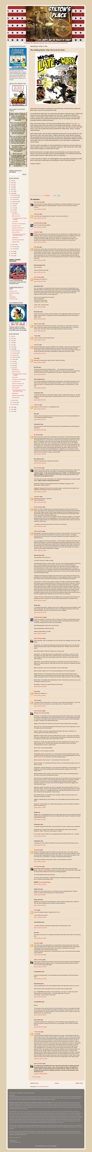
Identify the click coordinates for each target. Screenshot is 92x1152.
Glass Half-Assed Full (17, 230)
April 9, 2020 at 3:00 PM (40, 894)
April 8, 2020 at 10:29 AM (40, 463)
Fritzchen (36, 344)
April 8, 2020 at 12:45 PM (40, 686)
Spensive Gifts (15, 241)
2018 (12, 253)
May (13, 210)
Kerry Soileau (37, 277)
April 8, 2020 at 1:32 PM (40, 807)
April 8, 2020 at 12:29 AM (40, 227)
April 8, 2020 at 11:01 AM (40, 491)
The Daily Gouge (13, 298)
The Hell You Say (16, 225)
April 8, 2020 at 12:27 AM (40, 218)
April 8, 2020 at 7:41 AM (39, 353)
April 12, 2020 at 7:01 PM (40, 966)
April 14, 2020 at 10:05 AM (40, 1027)
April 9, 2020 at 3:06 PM (40, 905)
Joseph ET (36, 232)
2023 (12, 187)
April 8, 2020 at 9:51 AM (39, 419)
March (14, 244)
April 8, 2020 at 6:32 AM (39, 331)
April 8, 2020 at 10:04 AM (40, 430)
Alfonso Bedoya (38, 507)
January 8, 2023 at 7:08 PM (40, 1058)
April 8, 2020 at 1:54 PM (40, 836)
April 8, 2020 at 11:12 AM (40, 526)
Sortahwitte (37, 434)
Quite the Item (15, 213)
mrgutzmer (37, 496)
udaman (36, 700)
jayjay (35, 691)
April (13, 212)
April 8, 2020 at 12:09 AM (40, 209)
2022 (12, 189)
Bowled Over (15, 237)
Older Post (79, 1083)
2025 (12, 182)
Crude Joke (15, 221)
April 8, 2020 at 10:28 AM (40, 454)
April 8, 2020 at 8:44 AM (39, 362)
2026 (12, 180)
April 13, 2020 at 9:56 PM (40, 1015)
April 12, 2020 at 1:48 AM (40, 938)
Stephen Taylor (38, 323)
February (14, 246)
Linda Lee (36, 404)
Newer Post (34, 1083)
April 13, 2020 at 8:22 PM (40, 996)
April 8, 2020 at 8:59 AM (39, 387)
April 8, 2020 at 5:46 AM (39, 307)
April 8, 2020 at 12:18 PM (40, 633)
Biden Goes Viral (16, 216)
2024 (12, 184)
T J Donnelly (37, 1031)
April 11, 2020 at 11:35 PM (40, 927)
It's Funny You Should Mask (18, 223)
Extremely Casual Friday (18, 239)
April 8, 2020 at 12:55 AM (40, 242)
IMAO (10, 295)
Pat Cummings (38, 202)
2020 (12, 193)
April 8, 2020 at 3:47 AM (39, 272)
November (15, 197)
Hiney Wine (74, 123)
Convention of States (14, 293)
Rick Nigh (36, 247)
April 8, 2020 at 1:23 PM (40, 695)
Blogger (54, 1146)
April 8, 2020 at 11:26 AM (40, 550)
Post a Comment (36, 1076)
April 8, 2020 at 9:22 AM (39, 409)
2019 (12, 251)
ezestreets (36, 214)
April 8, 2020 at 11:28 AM (40, 600)
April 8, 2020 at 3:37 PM (40, 845)
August (14, 203)
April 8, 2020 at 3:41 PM (40, 861)
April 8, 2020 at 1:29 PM (40, 706)
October (14, 199)
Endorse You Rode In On (18, 227)
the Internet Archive (41, 756)
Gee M (35, 910)
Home (57, 1083)
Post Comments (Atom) (42, 1086)
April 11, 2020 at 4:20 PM (40, 917)
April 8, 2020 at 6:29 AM (39, 318)
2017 (12, 255)
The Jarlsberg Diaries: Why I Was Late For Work (19, 235)
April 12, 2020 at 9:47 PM (40, 978)
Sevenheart (37, 943)
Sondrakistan (12, 297)
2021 (12, 191)
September (15, 201)
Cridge (35, 335)
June (13, 207)
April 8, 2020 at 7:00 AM (39, 340)
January (14, 248)
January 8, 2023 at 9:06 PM (40, 1073)
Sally (35, 358)
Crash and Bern (16, 232)
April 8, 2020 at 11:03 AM (40, 502)
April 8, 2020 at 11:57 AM (40, 612)
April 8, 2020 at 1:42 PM (40, 819)
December (15, 195)
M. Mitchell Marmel (39, 223)
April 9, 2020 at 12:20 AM (40, 884)
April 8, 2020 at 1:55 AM (39, 260)
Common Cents (13, 291)
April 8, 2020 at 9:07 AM (39, 400)
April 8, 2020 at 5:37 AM (39, 281)
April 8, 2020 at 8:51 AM (39, 374)
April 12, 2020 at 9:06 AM (40, 954)
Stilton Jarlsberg (38, 638)
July (13, 205)
